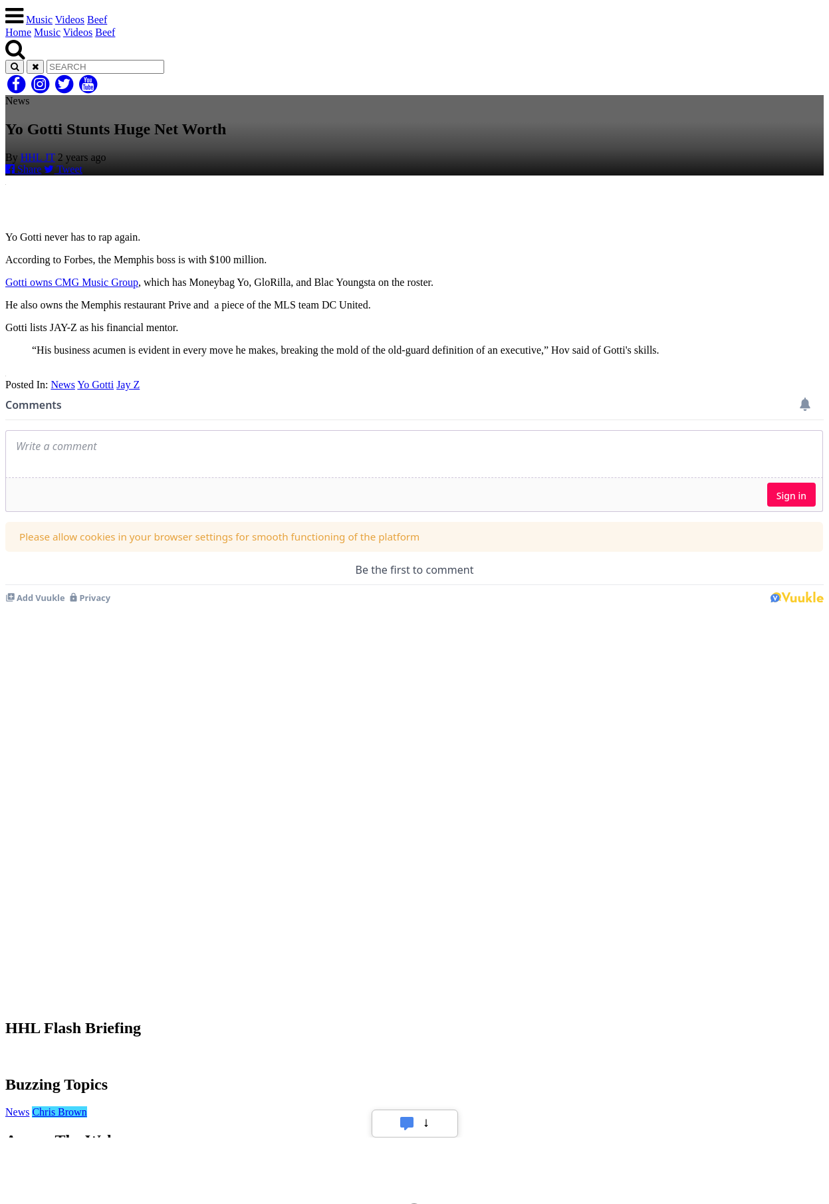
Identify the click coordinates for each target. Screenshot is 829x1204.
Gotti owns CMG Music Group (71, 282)
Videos (69, 19)
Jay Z (128, 384)
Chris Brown (59, 1112)
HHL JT (38, 157)
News (62, 384)
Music (39, 19)
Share (23, 169)
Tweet (63, 169)
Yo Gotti (95, 384)
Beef (97, 19)
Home (18, 32)
